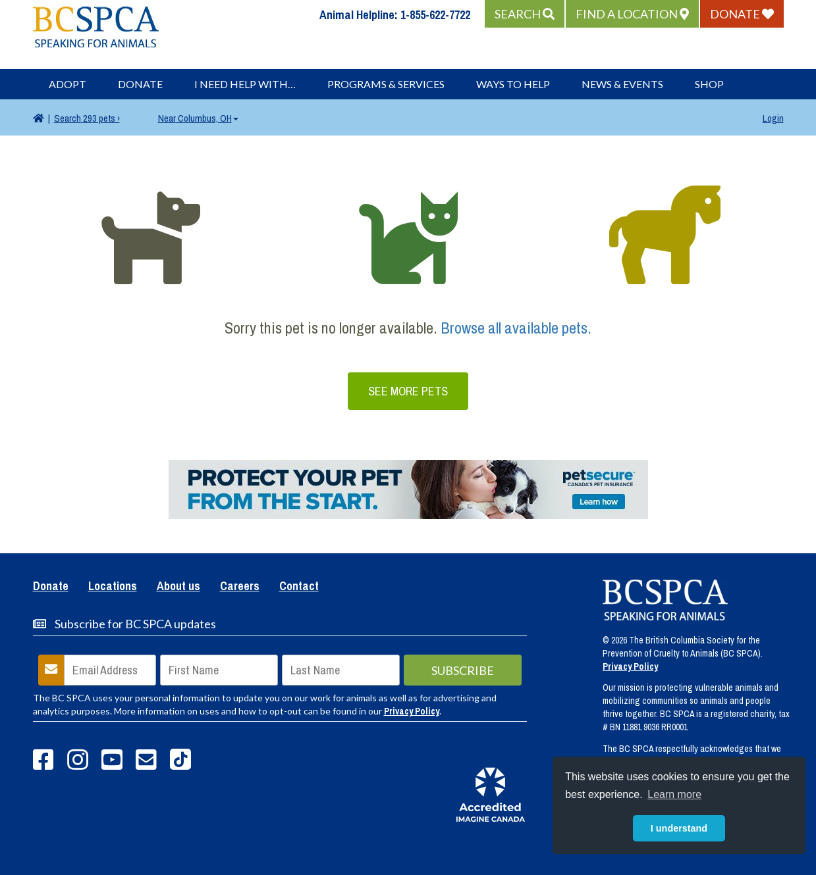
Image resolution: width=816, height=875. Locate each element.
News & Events (622, 84)
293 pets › (87, 118)
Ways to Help (513, 84)
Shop (709, 84)
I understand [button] (679, 828)
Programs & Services (386, 84)
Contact (299, 587)
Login (773, 118)
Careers (239, 587)
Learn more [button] (674, 794)
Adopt (67, 84)
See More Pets (408, 391)
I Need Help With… (245, 84)
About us (178, 587)
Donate (140, 84)
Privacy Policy (411, 711)
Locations (112, 587)
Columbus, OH (198, 118)
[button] (524, 14)
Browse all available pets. (516, 327)
